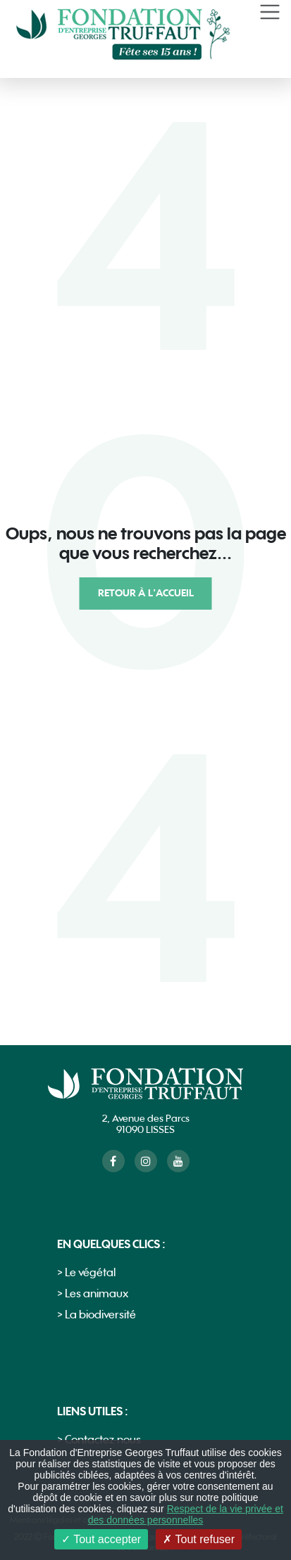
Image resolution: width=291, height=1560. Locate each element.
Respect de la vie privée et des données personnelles (185, 1514)
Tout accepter (101, 1539)
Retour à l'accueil (146, 593)
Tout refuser (199, 1539)
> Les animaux (92, 1294)
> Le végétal (86, 1273)
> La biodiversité (96, 1315)
